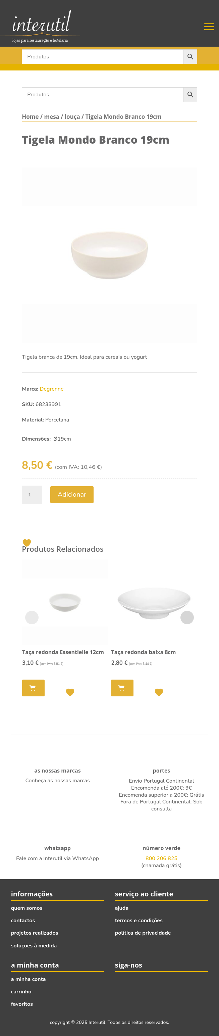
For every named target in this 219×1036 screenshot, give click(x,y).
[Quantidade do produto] (32, 495)
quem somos (27, 908)
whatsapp (57, 848)
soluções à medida (34, 945)
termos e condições (139, 920)
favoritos (22, 1004)
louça (72, 116)
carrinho (21, 991)
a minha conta (28, 979)
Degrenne (52, 389)
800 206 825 (161, 858)
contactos (23, 920)
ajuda (122, 908)
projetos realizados (34, 933)
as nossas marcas (57, 770)
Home (30, 116)
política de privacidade (143, 933)
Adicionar (72, 494)
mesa (51, 116)
